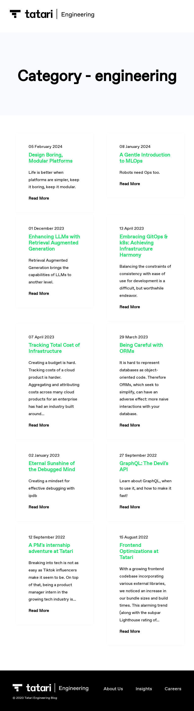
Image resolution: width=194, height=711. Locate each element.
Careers (173, 689)
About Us (113, 689)
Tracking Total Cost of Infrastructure (54, 348)
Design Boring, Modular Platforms (50, 157)
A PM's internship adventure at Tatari (51, 548)
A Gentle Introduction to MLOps (144, 157)
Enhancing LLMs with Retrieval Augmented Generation (54, 242)
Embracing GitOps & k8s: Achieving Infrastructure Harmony (143, 245)
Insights (144, 689)
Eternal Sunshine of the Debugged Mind (52, 466)
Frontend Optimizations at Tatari (138, 551)
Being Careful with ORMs (141, 348)
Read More (39, 198)
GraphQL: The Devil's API (143, 466)
